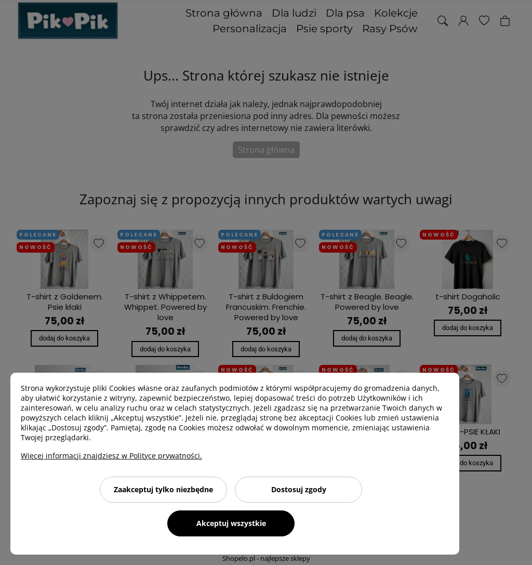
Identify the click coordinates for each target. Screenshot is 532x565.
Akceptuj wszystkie (231, 523)
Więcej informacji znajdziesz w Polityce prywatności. (111, 456)
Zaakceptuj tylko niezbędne (163, 489)
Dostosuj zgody (298, 489)
